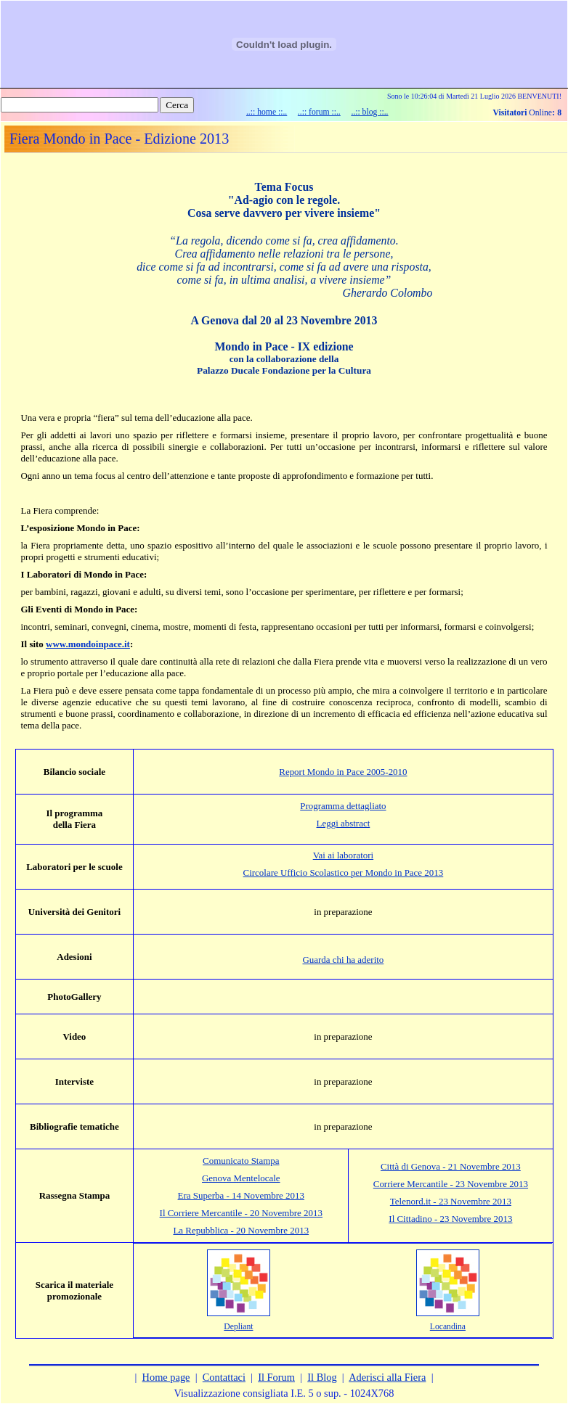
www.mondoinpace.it (88, 644)
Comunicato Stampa (241, 1160)
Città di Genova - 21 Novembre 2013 (451, 1166)
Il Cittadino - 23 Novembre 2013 (450, 1218)
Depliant (238, 1326)
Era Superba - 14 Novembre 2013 (241, 1195)
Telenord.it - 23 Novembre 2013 (450, 1201)
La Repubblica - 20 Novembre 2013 (241, 1230)
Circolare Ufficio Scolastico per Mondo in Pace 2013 (343, 872)
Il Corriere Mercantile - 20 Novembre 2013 (241, 1212)
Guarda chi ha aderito (343, 959)
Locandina (448, 1326)
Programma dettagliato (343, 805)
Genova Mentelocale (241, 1178)
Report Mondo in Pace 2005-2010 (343, 771)
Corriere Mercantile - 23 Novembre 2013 (450, 1183)
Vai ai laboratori (343, 855)
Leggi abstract (343, 823)
